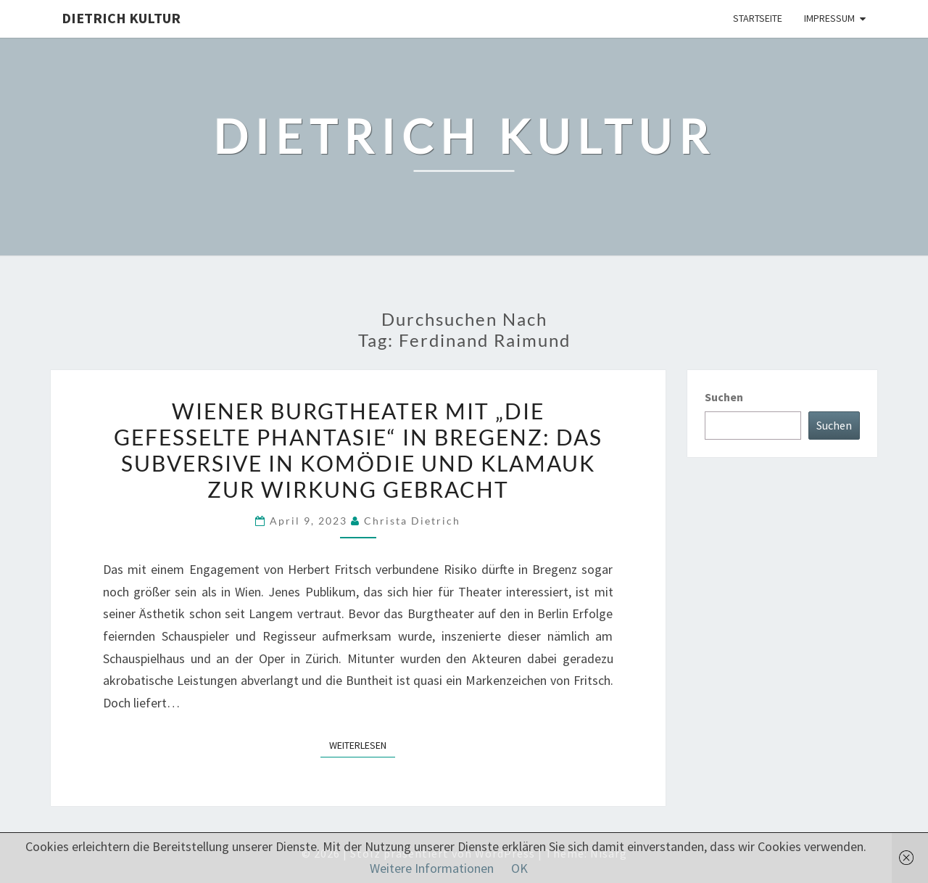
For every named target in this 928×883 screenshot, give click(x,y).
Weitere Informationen (432, 868)
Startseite (757, 18)
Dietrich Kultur (121, 18)
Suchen (724, 397)
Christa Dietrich (412, 520)
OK (519, 868)
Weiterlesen (362, 744)
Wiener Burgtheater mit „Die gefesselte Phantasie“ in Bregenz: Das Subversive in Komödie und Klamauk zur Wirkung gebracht (358, 450)
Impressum (829, 18)
